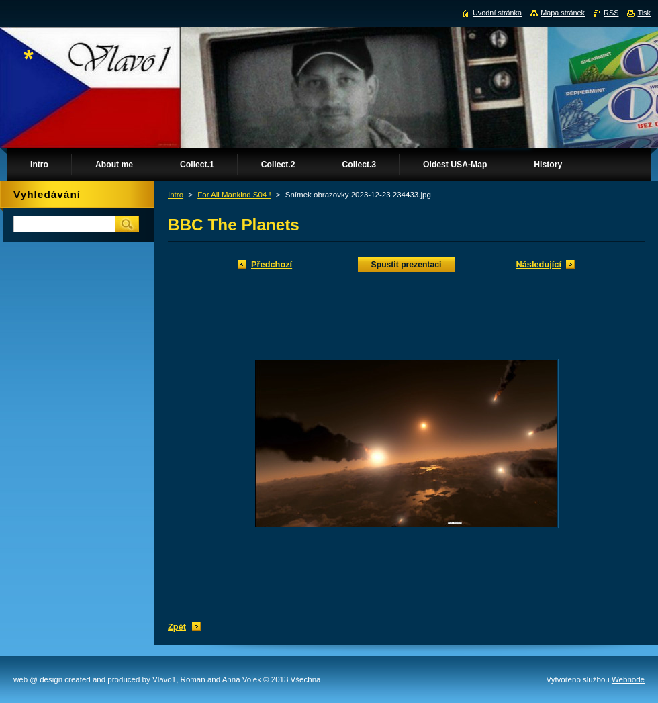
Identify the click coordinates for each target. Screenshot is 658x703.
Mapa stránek (562, 13)
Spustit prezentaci (406, 264)
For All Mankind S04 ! (234, 195)
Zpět (177, 627)
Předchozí (271, 264)
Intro (175, 195)
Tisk (644, 13)
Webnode (628, 679)
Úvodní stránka (497, 13)
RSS (611, 13)
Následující (538, 264)
